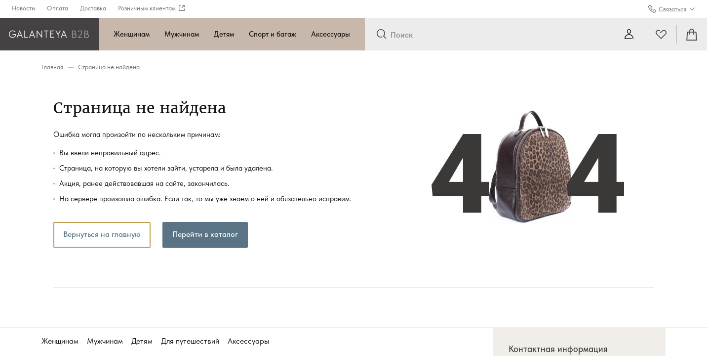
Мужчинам (181, 34)
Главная (52, 67)
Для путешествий (190, 341)
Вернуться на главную (102, 234)
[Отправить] (381, 35)
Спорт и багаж (272, 34)
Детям (224, 34)
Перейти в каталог (205, 234)
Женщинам (132, 34)
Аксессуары (330, 34)
